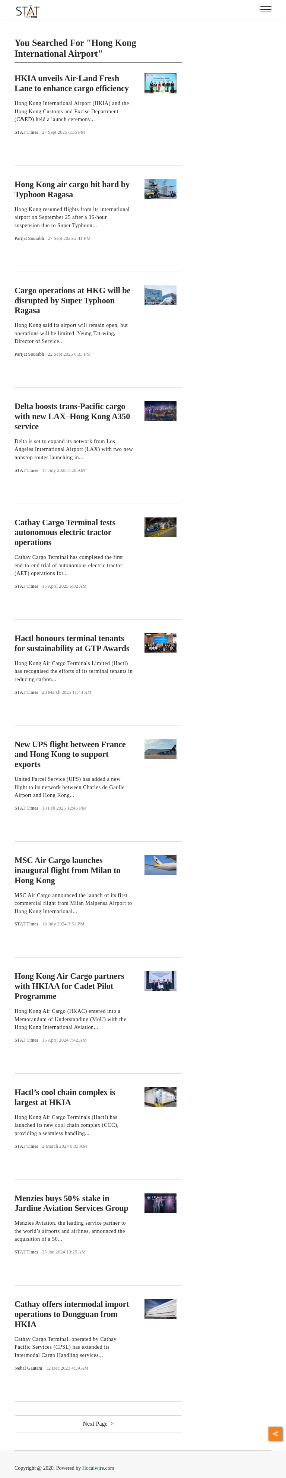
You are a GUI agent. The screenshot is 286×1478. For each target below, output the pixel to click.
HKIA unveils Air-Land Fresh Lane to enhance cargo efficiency (72, 83)
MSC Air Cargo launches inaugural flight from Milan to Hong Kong (67, 870)
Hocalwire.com (98, 1468)
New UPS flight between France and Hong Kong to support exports (70, 754)
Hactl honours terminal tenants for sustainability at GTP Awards (72, 643)
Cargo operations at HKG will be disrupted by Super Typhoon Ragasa (72, 300)
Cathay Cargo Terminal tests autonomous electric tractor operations (65, 532)
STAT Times (26, 132)
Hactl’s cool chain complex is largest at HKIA (65, 1097)
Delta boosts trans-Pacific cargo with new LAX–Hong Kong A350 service (72, 416)
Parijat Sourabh (29, 238)
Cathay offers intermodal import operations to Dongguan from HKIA (72, 1314)
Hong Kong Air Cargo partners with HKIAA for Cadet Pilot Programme (69, 986)
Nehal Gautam (28, 1368)
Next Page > (98, 1423)
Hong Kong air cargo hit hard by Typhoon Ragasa (72, 189)
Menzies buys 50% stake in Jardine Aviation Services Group (71, 1203)
